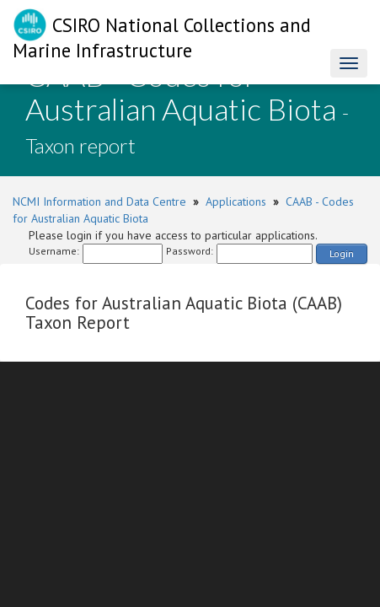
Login (341, 253)
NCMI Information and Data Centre (99, 201)
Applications (236, 201)
